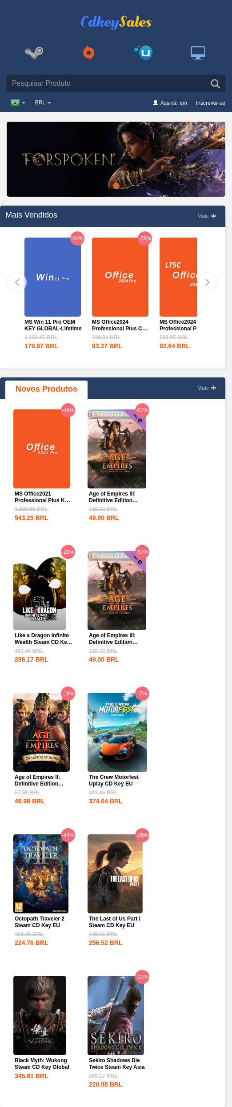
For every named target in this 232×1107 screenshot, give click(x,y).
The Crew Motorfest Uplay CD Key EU (114, 780)
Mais (206, 216)
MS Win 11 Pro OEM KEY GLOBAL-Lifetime (52, 325)
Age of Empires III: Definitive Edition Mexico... (112, 500)
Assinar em (173, 103)
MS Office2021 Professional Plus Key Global (43, 500)
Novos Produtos (46, 389)
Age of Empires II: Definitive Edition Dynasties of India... (40, 784)
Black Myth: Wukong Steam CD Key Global (42, 1063)
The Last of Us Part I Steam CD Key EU (114, 922)
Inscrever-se (210, 103)
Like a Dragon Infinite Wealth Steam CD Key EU (42, 642)
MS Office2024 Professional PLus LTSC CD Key (183, 328)
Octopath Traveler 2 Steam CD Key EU (39, 922)
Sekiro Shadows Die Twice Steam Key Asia (116, 1063)
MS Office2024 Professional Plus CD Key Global (119, 328)
